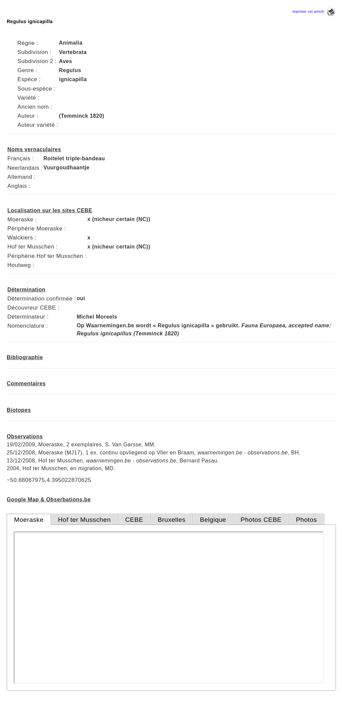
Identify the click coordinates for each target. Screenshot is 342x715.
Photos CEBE (260, 519)
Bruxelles (171, 519)
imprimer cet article (313, 11)
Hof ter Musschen (84, 519)
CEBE (134, 519)
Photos (306, 519)
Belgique (213, 519)
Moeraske (29, 519)
